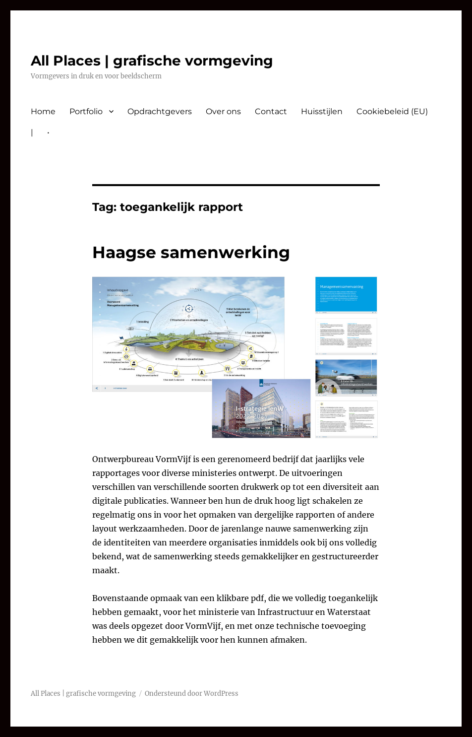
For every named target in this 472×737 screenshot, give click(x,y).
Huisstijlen (322, 111)
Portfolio (86, 111)
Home (43, 111)
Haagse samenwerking (191, 252)
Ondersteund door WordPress (191, 693)
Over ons (223, 111)
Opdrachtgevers (159, 111)
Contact (271, 111)
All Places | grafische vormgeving (152, 60)
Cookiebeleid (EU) (392, 111)
